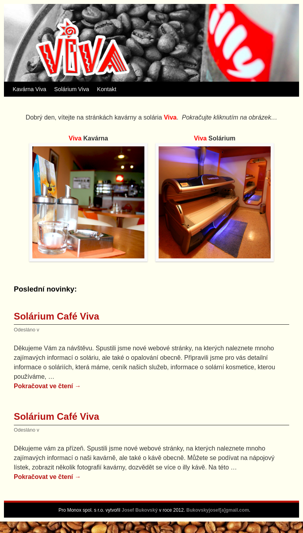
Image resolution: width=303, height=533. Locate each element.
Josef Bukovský (140, 510)
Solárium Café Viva (56, 316)
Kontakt (106, 89)
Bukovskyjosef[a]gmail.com (217, 510)
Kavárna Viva (29, 89)
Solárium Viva (71, 89)
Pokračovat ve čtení (47, 386)
